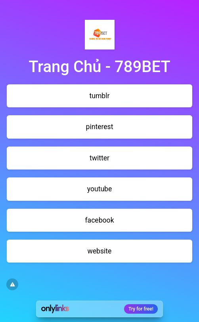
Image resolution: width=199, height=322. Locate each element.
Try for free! (140, 309)
